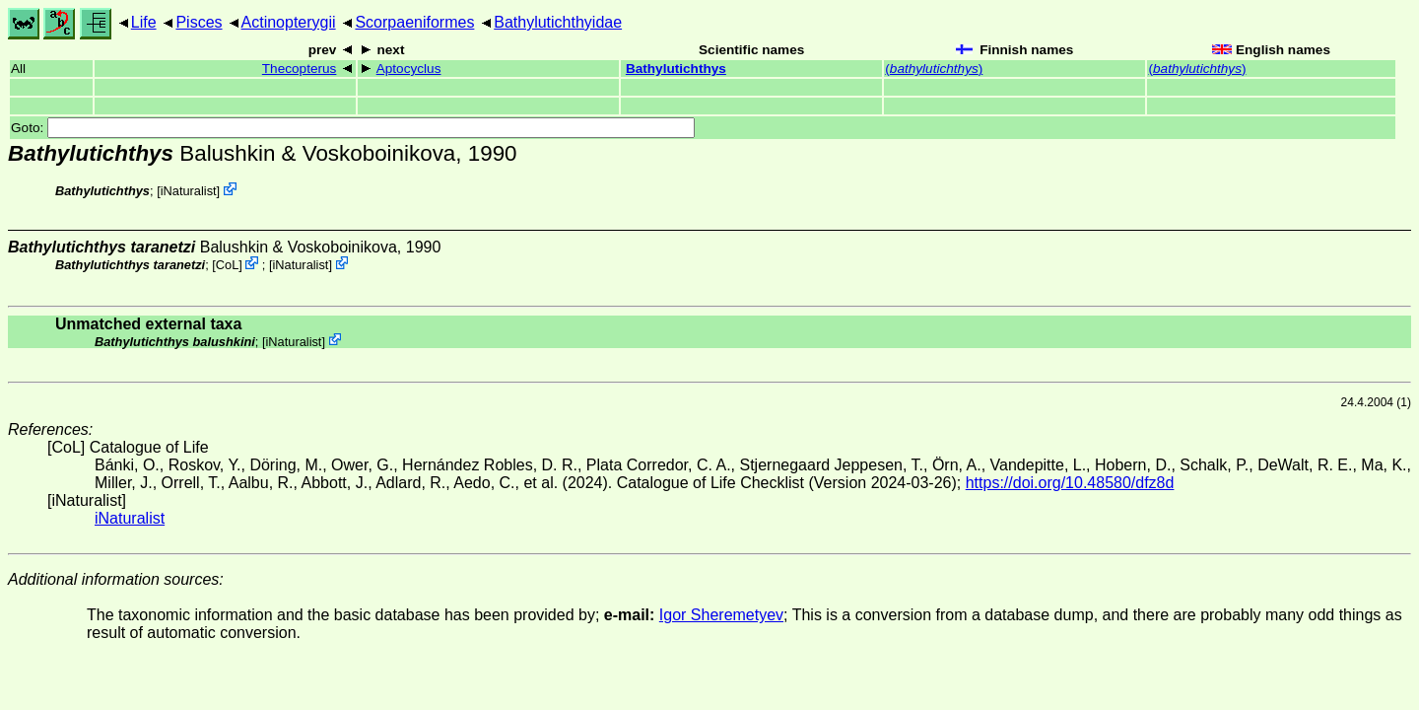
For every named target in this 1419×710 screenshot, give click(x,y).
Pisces (198, 22)
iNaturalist (189, 190)
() (933, 68)
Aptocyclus (408, 68)
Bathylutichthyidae (558, 22)
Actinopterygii (288, 22)
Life (144, 22)
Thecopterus (299, 68)
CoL (227, 264)
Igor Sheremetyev (721, 614)
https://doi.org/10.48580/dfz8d (1070, 482)
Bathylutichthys (676, 68)
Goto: (353, 127)
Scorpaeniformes (414, 22)
